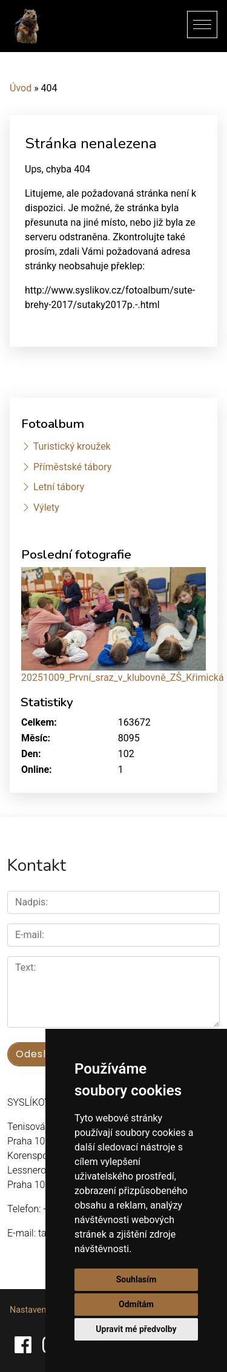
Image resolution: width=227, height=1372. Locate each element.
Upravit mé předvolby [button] (136, 1329)
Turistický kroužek (72, 446)
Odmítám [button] (136, 1304)
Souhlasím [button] (136, 1279)
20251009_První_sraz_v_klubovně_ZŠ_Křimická (122, 677)
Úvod (20, 88)
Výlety (46, 507)
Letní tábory (58, 487)
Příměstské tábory (72, 467)
